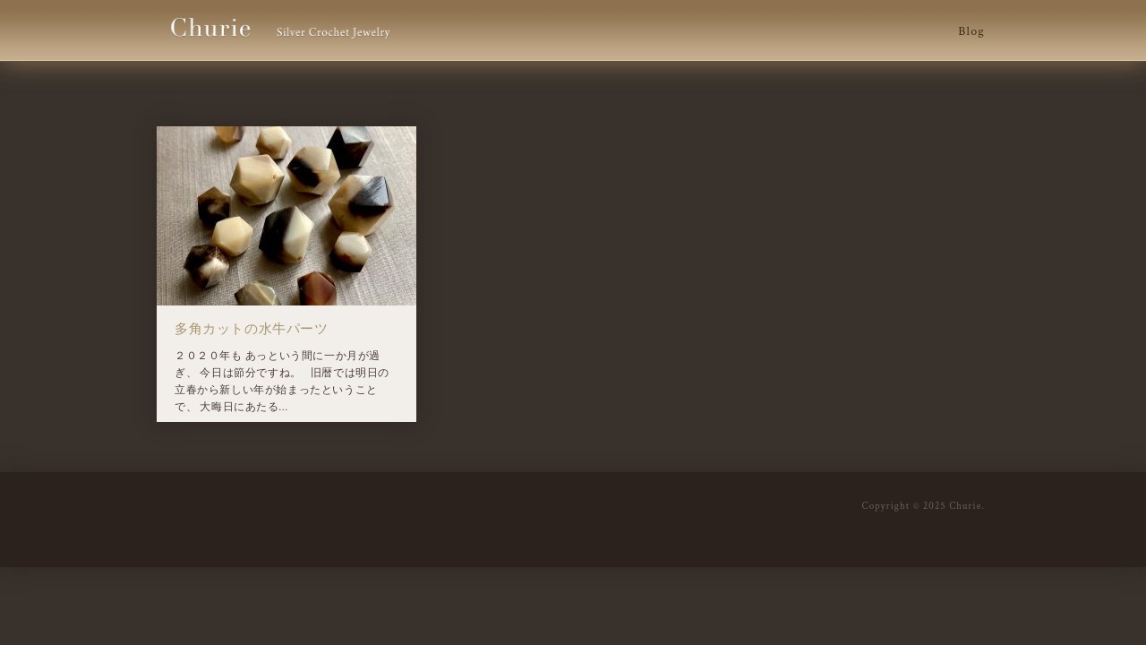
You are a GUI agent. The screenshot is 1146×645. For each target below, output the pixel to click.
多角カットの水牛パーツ (252, 329)
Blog (971, 31)
